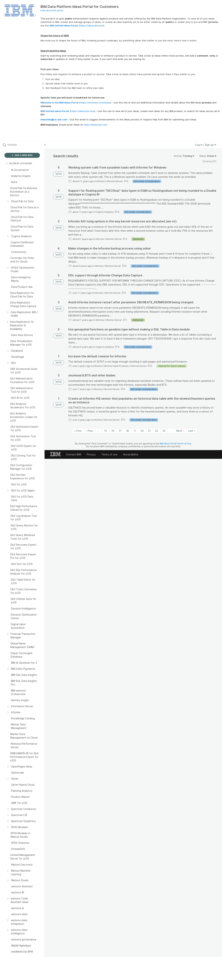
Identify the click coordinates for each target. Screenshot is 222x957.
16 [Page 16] (112, 430)
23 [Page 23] (163, 430)
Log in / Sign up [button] (205, 144)
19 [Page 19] (134, 430)
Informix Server (115, 181)
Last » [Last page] (191, 430)
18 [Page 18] (127, 430)
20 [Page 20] (142, 430)
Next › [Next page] (180, 430)
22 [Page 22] (156, 430)
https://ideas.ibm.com (92, 25)
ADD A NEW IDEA (22, 155)
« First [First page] (78, 430)
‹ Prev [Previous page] (89, 430)
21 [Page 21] (149, 430)
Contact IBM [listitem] (73, 454)
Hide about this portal (51, 10)
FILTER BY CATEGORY (19, 163)
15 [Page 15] (105, 430)
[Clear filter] (45, 145)
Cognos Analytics (104, 212)
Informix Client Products (116, 366)
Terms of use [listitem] (109, 454)
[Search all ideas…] (25, 145)
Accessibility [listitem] (130, 454)
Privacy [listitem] (91, 454)
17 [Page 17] (120, 430)
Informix (100, 181)
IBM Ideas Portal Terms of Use (175, 443)
